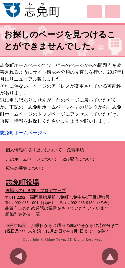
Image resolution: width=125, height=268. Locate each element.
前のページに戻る (20, 256)
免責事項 (75, 150)
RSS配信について (79, 159)
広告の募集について (25, 168)
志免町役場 (22, 182)
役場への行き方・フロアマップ (35, 190)
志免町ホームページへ (23, 132)
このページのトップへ (112, 256)
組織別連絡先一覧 (22, 214)
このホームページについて (32, 159)
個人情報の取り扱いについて (34, 150)
